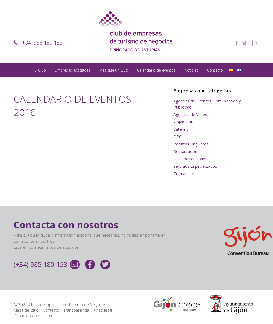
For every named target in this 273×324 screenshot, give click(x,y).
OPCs (178, 136)
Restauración (185, 151)
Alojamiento (184, 121)
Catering (181, 129)
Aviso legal (103, 310)
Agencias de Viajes (190, 114)
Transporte (183, 173)
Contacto (215, 70)
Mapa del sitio (26, 310)
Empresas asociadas (72, 70)
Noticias (191, 70)
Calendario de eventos (156, 70)
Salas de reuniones (190, 158)
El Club (40, 70)
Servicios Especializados (195, 166)
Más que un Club (113, 70)
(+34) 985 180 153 (38, 42)
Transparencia (76, 310)
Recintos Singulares (191, 144)
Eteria (50, 315)
